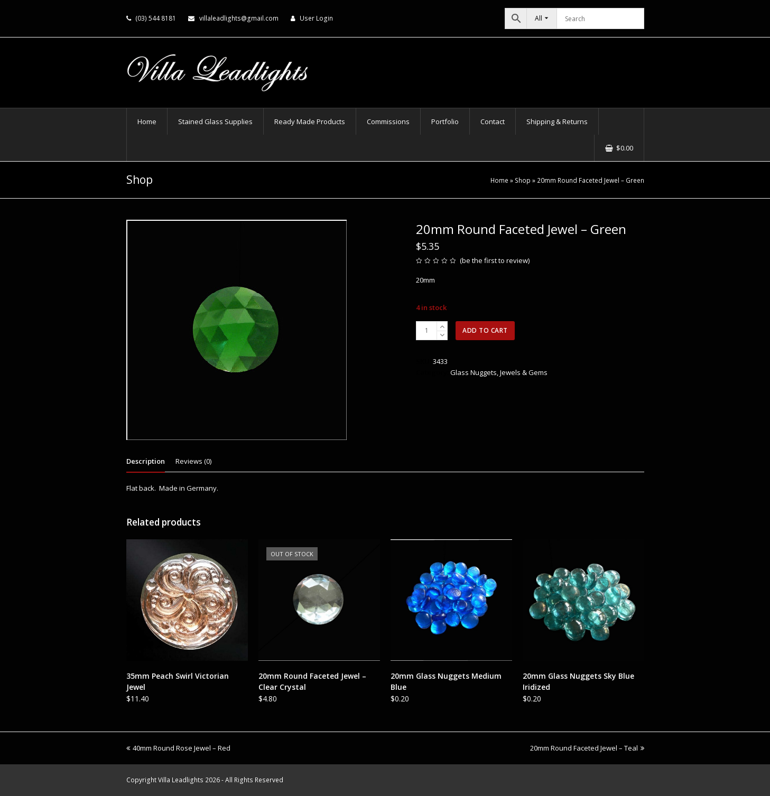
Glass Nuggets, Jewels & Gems (499, 372)
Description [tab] (145, 461)
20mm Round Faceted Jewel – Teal (587, 748)
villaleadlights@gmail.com (239, 18)
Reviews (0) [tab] (193, 461)
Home (499, 180)
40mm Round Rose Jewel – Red (178, 748)
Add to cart (485, 330)
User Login (316, 18)
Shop (523, 180)
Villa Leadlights (180, 779)
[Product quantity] (426, 330)
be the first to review (495, 260)
